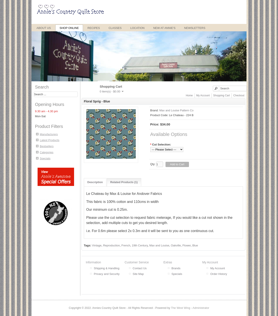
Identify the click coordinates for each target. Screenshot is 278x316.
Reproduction (111, 245)
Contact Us (140, 268)
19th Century (140, 245)
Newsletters (194, 28)
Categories (46, 152)
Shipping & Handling (106, 268)
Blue (195, 245)
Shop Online (69, 28)
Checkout (238, 95)
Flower (186, 245)
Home (189, 95)
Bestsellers (47, 146)
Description (95, 182)
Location (137, 28)
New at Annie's (164, 28)
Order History (218, 274)
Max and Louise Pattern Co (176, 110)
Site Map (138, 274)
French (125, 245)
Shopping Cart (221, 95)
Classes (115, 28)
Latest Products (49, 140)
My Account (203, 95)
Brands (176, 268)
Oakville (176, 245)
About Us (43, 28)
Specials (45, 158)
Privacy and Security (107, 274)
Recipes (94, 28)
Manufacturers (49, 134)
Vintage (96, 245)
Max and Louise (159, 245)
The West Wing (180, 307)
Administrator (201, 307)
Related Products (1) (124, 182)
